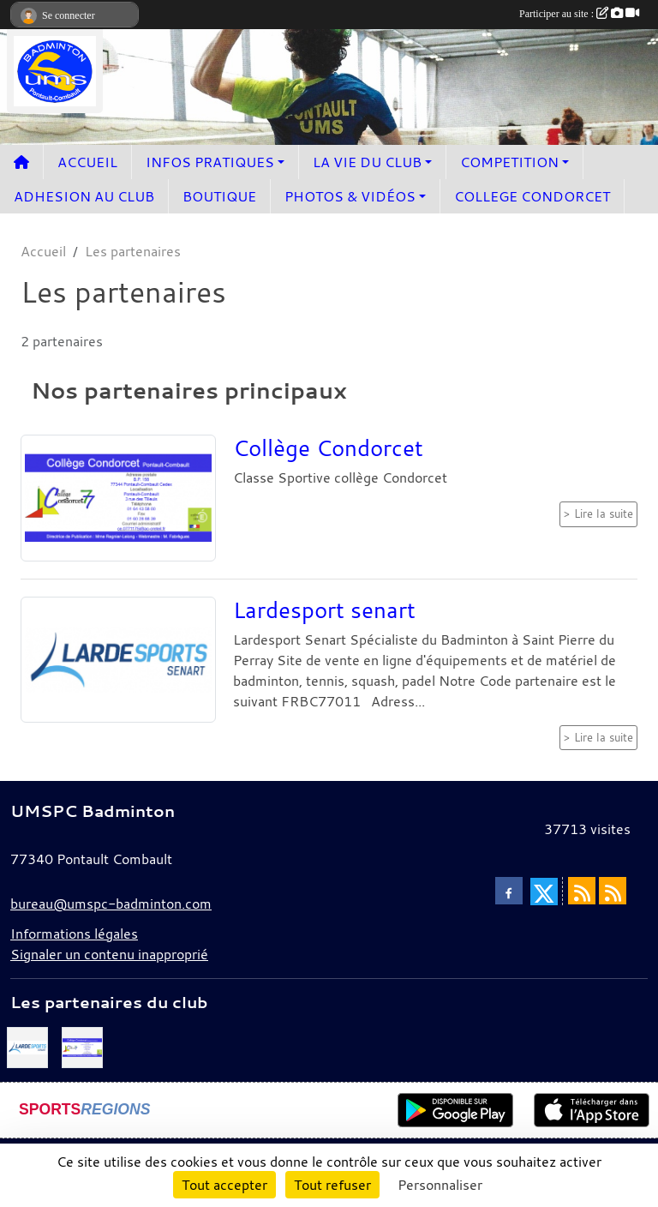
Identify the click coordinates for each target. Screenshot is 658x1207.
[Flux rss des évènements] (612, 890)
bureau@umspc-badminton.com (111, 903)
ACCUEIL (87, 162)
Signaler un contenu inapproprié (109, 954)
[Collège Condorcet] (82, 1045)
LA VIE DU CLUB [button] (367, 162)
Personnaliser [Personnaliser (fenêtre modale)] (440, 1184)
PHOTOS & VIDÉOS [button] (350, 196)
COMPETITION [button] (509, 162)
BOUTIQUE (219, 196)
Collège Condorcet (328, 447)
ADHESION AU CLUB (84, 196)
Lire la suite (603, 514)
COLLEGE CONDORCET (532, 196)
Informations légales (74, 933)
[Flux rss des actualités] (581, 890)
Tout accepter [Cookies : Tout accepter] (224, 1184)
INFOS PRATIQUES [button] (210, 162)
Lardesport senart (324, 609)
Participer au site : (579, 14)
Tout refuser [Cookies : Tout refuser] (332, 1184)
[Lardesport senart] (27, 1045)
